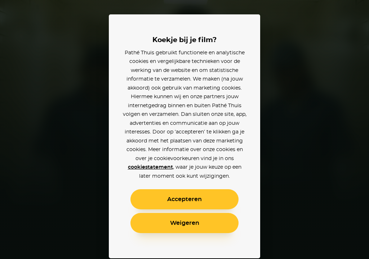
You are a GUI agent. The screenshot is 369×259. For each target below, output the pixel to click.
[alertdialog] (184, 129)
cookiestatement (150, 167)
